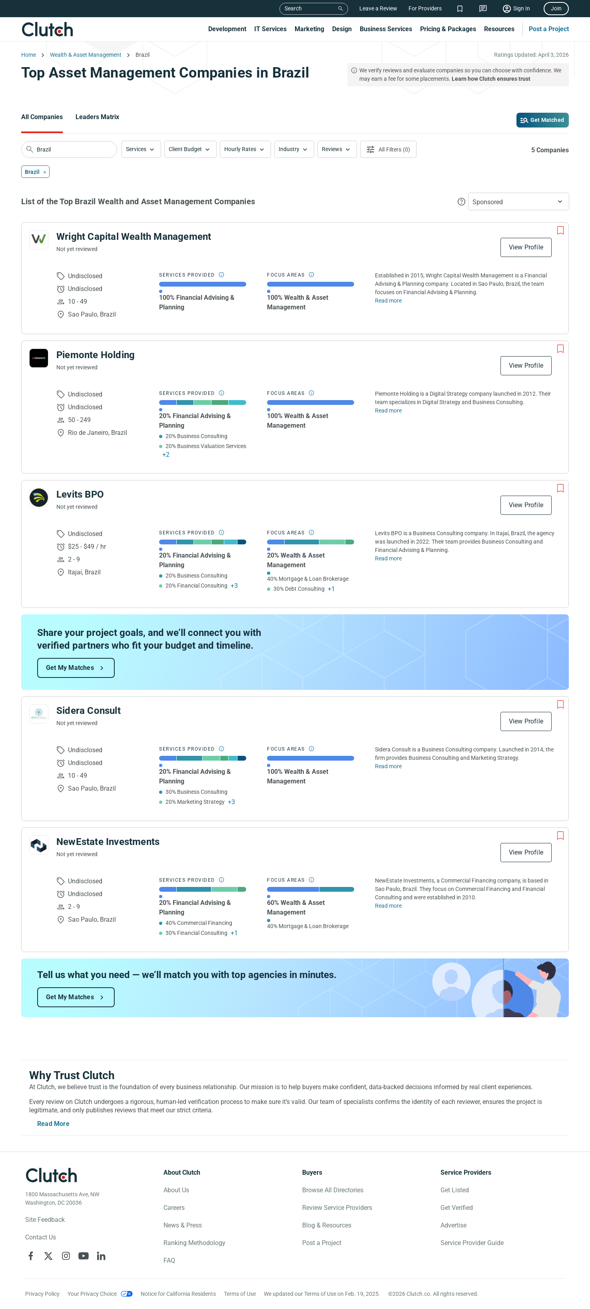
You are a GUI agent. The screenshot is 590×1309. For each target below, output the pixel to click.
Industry (289, 149)
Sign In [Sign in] (521, 8)
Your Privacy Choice (92, 1294)
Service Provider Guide (472, 1243)
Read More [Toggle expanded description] (53, 1124)
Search (293, 8)
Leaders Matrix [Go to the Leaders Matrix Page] (97, 117)
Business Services (386, 29)
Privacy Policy (42, 1294)
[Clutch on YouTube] (83, 1255)
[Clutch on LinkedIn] (101, 1255)
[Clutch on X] (48, 1255)
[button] (141, 149)
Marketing (309, 29)
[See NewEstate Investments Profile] (38, 845)
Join (556, 8)
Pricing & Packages (448, 29)
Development (227, 29)
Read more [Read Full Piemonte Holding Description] (388, 410)
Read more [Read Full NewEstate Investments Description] (388, 906)
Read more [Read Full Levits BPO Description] (388, 558)
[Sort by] (518, 201)
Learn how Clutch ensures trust (491, 79)
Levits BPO (80, 494)
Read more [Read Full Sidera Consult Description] (388, 766)
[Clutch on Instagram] (66, 1255)
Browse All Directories (332, 1190)
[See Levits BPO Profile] (38, 497)
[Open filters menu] (388, 149)
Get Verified (457, 1207)
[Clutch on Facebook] (30, 1255)
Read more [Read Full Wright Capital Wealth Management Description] (388, 300)
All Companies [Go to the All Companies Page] (42, 117)
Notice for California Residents (178, 1294)
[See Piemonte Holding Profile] (38, 358)
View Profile (526, 247)
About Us (176, 1190)
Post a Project (549, 29)
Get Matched (547, 120)
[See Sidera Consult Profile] (38, 713)
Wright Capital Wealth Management (133, 236)
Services (136, 149)
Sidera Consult (88, 710)
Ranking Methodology (194, 1243)
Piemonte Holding (95, 355)
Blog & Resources (326, 1225)
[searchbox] (69, 149)
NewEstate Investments (107, 841)
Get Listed (455, 1190)
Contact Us (40, 1237)
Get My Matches (70, 667)
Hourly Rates (240, 149)
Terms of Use (240, 1294)
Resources (499, 29)
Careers (174, 1207)
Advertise (453, 1225)
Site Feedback (45, 1219)
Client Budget (185, 149)
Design (342, 29)
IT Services (270, 29)
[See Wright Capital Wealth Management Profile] (38, 239)
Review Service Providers (337, 1207)
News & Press (182, 1225)
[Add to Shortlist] (560, 230)
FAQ (169, 1260)
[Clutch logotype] (51, 1175)
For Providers (425, 8)
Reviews (332, 149)
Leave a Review (378, 8)
